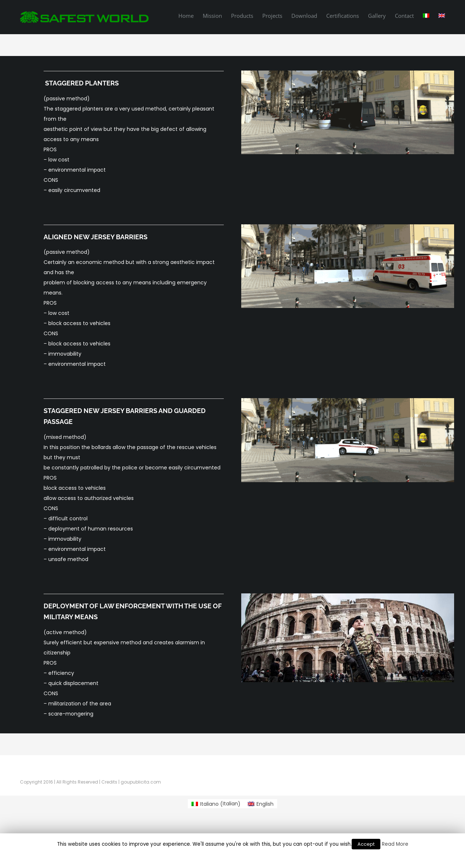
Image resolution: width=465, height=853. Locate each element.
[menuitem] (190, 15)
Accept (366, 844)
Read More (395, 844)
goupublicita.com (141, 782)
